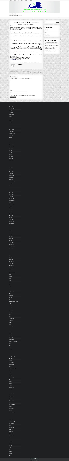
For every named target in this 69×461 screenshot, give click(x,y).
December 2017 (11, 175)
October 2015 (11, 225)
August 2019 (11, 148)
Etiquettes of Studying (12, 303)
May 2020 (10, 141)
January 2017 (11, 196)
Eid (9, 299)
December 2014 (11, 244)
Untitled (46, 32)
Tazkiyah (25, 0)
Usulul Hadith (11, 433)
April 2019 (11, 156)
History (10, 333)
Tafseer (10, 406)
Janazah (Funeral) (12, 337)
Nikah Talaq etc (11, 358)
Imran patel (47, 42)
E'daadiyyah (11, 295)
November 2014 (11, 246)
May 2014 (10, 255)
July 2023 (10, 116)
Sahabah (10, 389)
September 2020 (12, 133)
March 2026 (11, 106)
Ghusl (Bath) (11, 320)
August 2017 (11, 183)
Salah (10, 391)
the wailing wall (47, 34)
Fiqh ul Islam (12, 14)
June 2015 (11, 232)
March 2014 (11, 259)
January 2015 (11, 242)
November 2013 (11, 267)
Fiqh (18, 0)
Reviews (10, 381)
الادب (10, 447)
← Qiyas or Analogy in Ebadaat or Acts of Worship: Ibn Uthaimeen (19, 71)
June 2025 (11, 112)
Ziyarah (10, 445)
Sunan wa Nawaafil (12, 404)
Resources (11, 379)
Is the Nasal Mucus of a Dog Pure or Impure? (26, 23)
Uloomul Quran (11, 423)
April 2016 (11, 213)
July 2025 (10, 110)
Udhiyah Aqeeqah (12, 421)
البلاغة (10, 449)
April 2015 (11, 236)
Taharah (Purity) (11, 412)
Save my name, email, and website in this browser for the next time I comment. (23, 95)
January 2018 (11, 173)
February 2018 (11, 171)
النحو (10, 455)
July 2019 (10, 150)
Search (57, 22)
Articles (10, 276)
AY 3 (10, 282)
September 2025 (12, 108)
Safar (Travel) (11, 387)
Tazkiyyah (11, 419)
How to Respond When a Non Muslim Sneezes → (35, 72)
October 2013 (11, 269)
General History (11, 318)
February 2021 (11, 129)
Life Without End (47, 35)
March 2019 (11, 158)
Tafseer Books (11, 408)
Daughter (10, 293)
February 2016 (11, 217)
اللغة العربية (30, 0)
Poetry (10, 366)
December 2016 (11, 198)
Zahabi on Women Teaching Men (54, 45)
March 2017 (11, 192)
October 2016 (11, 202)
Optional (10, 360)
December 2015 (11, 221)
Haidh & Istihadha (12, 326)
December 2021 (11, 125)
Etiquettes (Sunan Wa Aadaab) (13, 301)
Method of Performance (13, 341)
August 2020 (11, 135)
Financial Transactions (12, 312)
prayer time (47, 47)
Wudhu (10, 443)
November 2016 (11, 200)
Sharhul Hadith (11, 400)
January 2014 (11, 263)
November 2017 (11, 177)
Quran (11, 0)
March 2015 (11, 238)
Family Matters (11, 305)
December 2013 (11, 265)
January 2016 (11, 219)
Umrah (10, 425)
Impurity (10, 335)
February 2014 (11, 261)
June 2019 (11, 152)
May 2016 (10, 211)
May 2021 (10, 127)
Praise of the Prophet (12, 368)
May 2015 (10, 234)
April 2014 (11, 257)
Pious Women (11, 364)
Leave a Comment (31, 24)
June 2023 (11, 118)
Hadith (15, 0)
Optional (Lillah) (11, 362)
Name (11, 90)
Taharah (10, 410)
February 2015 (11, 240)
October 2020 (11, 131)
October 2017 (11, 179)
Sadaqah (10, 385)
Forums (22, 0)
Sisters (10, 402)
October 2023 (11, 114)
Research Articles (12, 377)
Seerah (10, 398)
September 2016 (11, 204)
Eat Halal (10, 297)
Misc (10, 343)
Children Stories (11, 291)
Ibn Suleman (20, 24)
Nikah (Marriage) (12, 356)
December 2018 (11, 160)
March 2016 (11, 215)
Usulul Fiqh (11, 429)
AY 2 (10, 280)
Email (11, 92)
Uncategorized (11, 427)
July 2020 (10, 137)
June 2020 (11, 139)
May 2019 (10, 154)
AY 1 (10, 278)
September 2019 (11, 146)
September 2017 (11, 181)
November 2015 (11, 223)
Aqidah (10, 274)
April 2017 (11, 190)
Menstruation (11, 339)
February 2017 (11, 194)
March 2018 (11, 169)
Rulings (10, 383)
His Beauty (46, 29)
